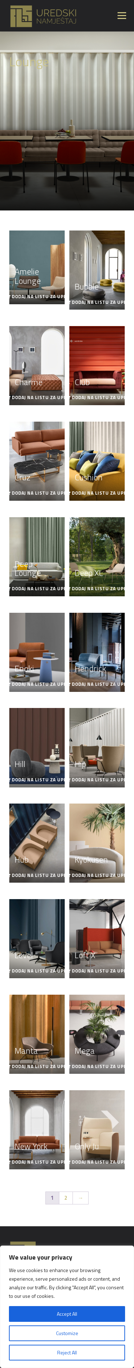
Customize (67, 1333)
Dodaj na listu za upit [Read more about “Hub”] (40, 875)
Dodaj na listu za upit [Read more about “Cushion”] (100, 493)
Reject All (67, 1352)
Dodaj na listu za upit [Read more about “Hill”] (40, 779)
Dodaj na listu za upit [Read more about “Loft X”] (100, 970)
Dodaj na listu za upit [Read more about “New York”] (40, 1162)
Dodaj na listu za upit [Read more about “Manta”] (40, 1066)
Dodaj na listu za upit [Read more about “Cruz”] (40, 493)
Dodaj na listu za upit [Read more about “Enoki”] (40, 684)
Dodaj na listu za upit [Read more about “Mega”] (100, 1066)
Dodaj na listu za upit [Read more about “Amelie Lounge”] (40, 296)
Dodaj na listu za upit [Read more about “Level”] (40, 970)
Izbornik (121, 15)
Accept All (67, 1314)
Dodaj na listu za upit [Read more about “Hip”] (100, 779)
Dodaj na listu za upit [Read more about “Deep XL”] (100, 588)
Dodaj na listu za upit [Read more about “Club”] (100, 397)
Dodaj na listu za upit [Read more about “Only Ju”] (100, 1162)
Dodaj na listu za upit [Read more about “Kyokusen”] (100, 875)
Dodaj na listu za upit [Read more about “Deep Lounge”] (40, 588)
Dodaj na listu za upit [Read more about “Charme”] (40, 397)
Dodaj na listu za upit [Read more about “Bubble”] (100, 302)
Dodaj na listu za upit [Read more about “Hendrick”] (100, 684)
